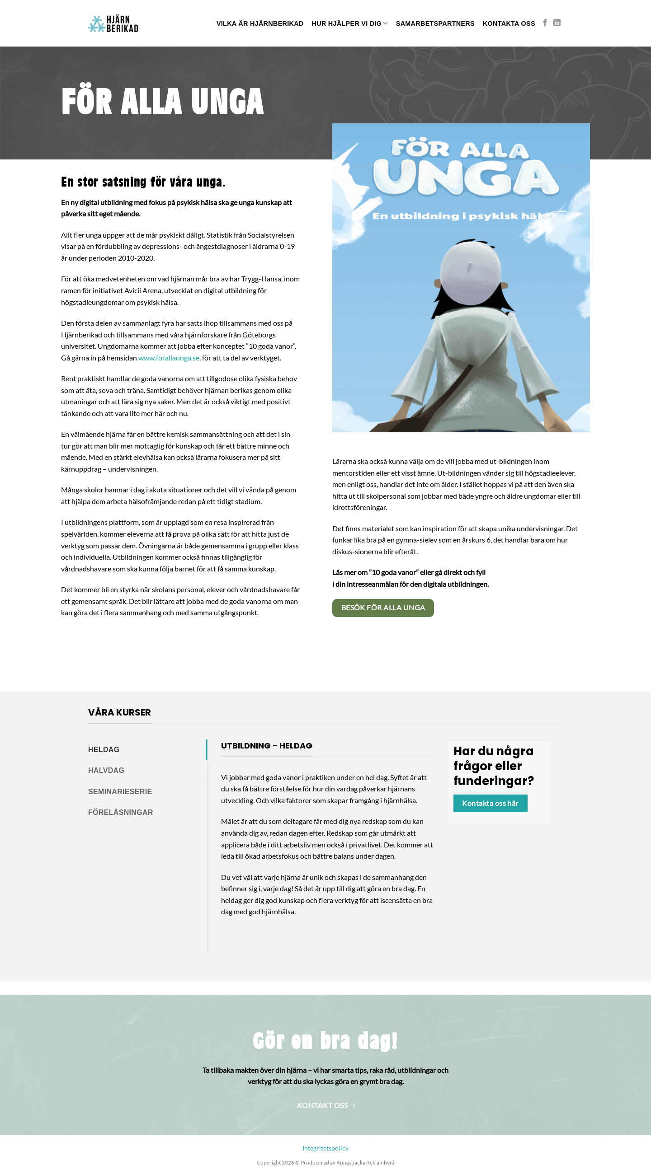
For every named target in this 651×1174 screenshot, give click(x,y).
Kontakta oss (509, 23)
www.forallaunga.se (168, 357)
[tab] (147, 749)
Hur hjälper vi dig (350, 23)
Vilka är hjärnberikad (260, 23)
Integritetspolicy (325, 1148)
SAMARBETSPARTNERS (435, 23)
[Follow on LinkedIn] (557, 23)
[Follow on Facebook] (545, 23)
